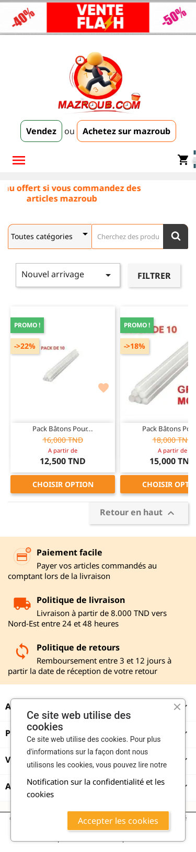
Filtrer (154, 275)
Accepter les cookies (118, 820)
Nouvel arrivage (67, 274)
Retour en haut (138, 512)
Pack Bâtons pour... (62, 428)
